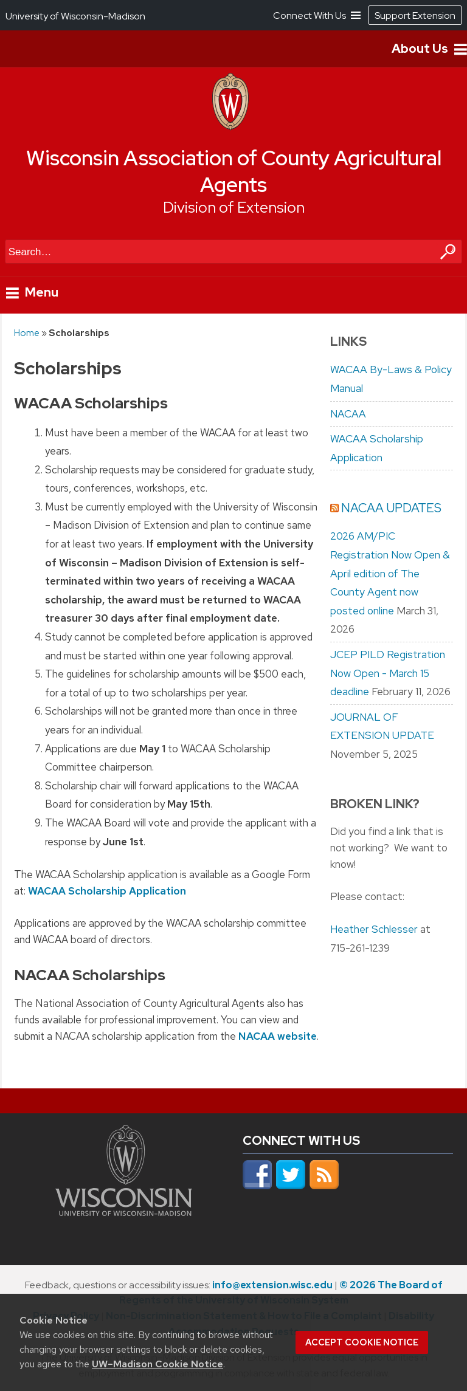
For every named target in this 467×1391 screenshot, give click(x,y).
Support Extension (415, 15)
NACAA (348, 414)
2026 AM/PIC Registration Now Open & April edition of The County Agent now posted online (390, 573)
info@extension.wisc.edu (272, 1285)
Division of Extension (234, 207)
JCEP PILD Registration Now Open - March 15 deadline (387, 673)
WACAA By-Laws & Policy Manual (391, 379)
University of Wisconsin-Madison (75, 16)
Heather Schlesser (374, 929)
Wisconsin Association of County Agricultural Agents (233, 172)
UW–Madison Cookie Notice (157, 1364)
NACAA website (277, 1036)
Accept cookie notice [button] (361, 1342)
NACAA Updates (391, 508)
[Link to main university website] (124, 1212)
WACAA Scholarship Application (107, 891)
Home (27, 332)
